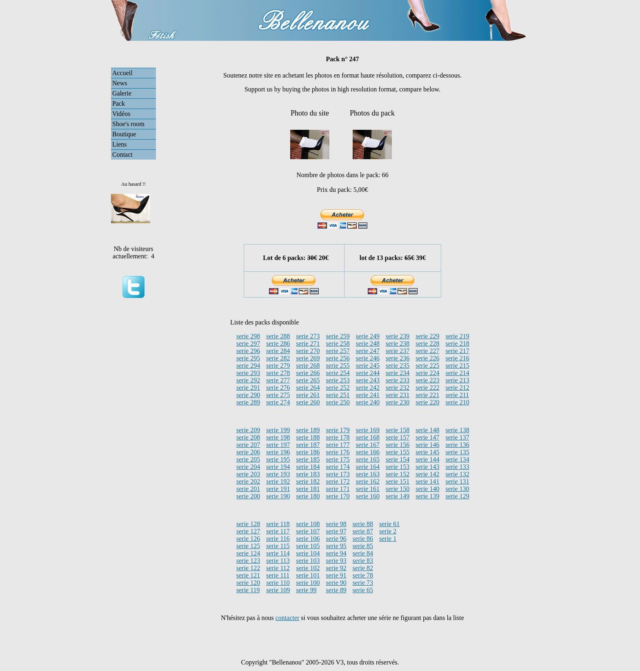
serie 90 (336, 582)
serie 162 (368, 481)
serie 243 (368, 380)
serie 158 (397, 430)
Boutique (124, 134)
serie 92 (336, 567)
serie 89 (336, 590)
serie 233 (397, 380)
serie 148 (427, 430)
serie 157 (397, 437)
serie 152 (397, 474)
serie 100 (308, 582)
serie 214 (457, 372)
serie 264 (308, 387)
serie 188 (308, 437)
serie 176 (338, 452)
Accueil (122, 72)
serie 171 (338, 488)
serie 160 (368, 496)
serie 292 (248, 380)
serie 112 (278, 567)
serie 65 (363, 590)
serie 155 (397, 452)
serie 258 (338, 343)
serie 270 (308, 350)
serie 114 (278, 553)
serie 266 (308, 372)
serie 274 (278, 402)
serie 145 (427, 452)
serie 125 (248, 545)
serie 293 (248, 372)
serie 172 (338, 481)
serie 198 (278, 437)
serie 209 (248, 430)
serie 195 (278, 459)
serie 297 (248, 343)
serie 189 (308, 430)
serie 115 (278, 545)
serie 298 (248, 336)
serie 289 (248, 402)
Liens (119, 144)
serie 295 (248, 358)
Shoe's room (128, 123)
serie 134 (457, 459)
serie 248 (368, 343)
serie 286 (278, 343)
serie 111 (277, 575)
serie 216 (457, 358)
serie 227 (427, 350)
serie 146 (427, 444)
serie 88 (363, 523)
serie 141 (427, 481)
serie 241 (368, 394)
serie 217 (457, 350)
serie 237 (397, 350)
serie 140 (427, 488)
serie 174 (338, 466)
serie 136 (457, 444)
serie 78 (363, 575)
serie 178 (338, 437)
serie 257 (338, 350)
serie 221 (427, 394)
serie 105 (308, 545)
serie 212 (457, 387)
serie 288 (278, 336)
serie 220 (427, 402)
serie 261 (308, 394)
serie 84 (363, 553)
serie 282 (278, 358)
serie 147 (427, 437)
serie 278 (278, 372)
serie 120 (248, 582)
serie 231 (397, 394)
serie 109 (278, 590)
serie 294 (248, 365)
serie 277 (278, 380)
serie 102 (308, 567)
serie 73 (363, 582)
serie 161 (368, 488)
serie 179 (338, 430)
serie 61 (389, 523)
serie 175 (338, 459)
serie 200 (248, 496)
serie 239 (397, 336)
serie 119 (248, 590)
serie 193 (278, 474)
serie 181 (308, 488)
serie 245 (368, 365)
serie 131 (457, 481)
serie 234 (397, 372)
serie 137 (457, 437)
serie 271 (308, 343)
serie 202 (248, 481)
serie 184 (308, 466)
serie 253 (338, 380)
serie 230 (397, 402)
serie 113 (278, 560)
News (119, 83)
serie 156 (397, 444)
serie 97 (336, 531)
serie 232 (397, 387)
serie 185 (308, 459)
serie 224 (427, 372)
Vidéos (121, 113)
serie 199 (278, 430)
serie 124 (248, 553)
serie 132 (457, 474)
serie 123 (248, 560)
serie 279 (278, 365)
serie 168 (368, 437)
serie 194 (278, 466)
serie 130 (457, 488)
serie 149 (397, 496)
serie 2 (387, 531)
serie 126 (248, 538)
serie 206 (248, 452)
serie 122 (248, 567)
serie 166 (368, 452)
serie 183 (308, 474)
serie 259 (338, 336)
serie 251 (338, 394)
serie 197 (278, 444)
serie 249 (368, 336)
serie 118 (278, 523)
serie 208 (248, 437)
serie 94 (336, 553)
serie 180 (308, 496)
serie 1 (387, 538)
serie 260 (308, 402)
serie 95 (336, 545)
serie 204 (248, 466)
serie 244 (368, 372)
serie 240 (368, 402)
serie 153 (397, 466)
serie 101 (308, 575)
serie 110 (278, 582)
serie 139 (427, 496)
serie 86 (363, 538)
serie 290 (248, 394)
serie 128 (248, 523)
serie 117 (278, 531)
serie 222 (427, 387)
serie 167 (368, 444)
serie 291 (248, 387)
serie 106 (308, 538)
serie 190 (278, 496)
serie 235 (397, 365)
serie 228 (427, 343)
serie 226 (427, 358)
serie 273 (308, 336)
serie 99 (306, 590)
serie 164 (368, 466)
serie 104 (308, 553)
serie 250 (338, 402)
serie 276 (278, 387)
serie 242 (368, 387)
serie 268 (308, 365)
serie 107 (308, 531)
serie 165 (368, 459)
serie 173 (338, 474)
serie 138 (457, 430)
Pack (118, 103)
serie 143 (427, 466)
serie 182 (308, 481)
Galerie (121, 93)
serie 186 (308, 452)
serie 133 (457, 466)
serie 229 (427, 336)
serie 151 (397, 481)
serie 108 (308, 523)
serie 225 (427, 365)
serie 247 (368, 350)
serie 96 (336, 538)
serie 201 (248, 488)
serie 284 (278, 350)
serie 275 (278, 394)
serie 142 (427, 474)
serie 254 (338, 372)
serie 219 (457, 336)
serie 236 (397, 358)
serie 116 (278, 538)
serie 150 (397, 488)
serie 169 (368, 430)
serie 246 (368, 358)
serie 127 (248, 531)
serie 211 (457, 394)
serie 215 (457, 365)
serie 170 (338, 496)
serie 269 (308, 358)
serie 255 (338, 365)
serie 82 (363, 567)
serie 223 (427, 380)
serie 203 (248, 474)
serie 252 (338, 387)
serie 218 (457, 343)
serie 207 (248, 444)
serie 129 (457, 496)
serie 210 (457, 402)
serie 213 (457, 380)
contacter (288, 617)
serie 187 (308, 444)
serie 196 (278, 452)
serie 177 (338, 444)
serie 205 (248, 459)
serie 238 (397, 343)
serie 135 (457, 452)
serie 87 (363, 531)
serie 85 (363, 545)
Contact (122, 154)
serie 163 (368, 474)
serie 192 (278, 481)
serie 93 (336, 560)
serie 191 (278, 488)
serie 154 (397, 459)
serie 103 (308, 560)
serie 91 (336, 575)
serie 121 (248, 575)
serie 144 (427, 459)
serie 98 (336, 523)
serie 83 (363, 560)
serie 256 (338, 358)
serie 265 (308, 380)
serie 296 (248, 350)
